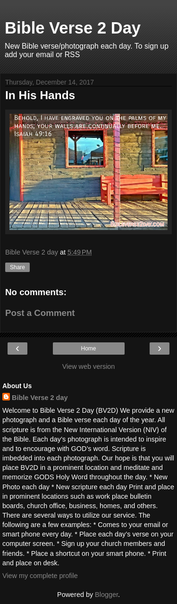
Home (88, 348)
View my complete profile (40, 575)
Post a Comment (40, 313)
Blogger (106, 594)
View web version (88, 366)
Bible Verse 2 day (39, 397)
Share (17, 267)
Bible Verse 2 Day (73, 28)
